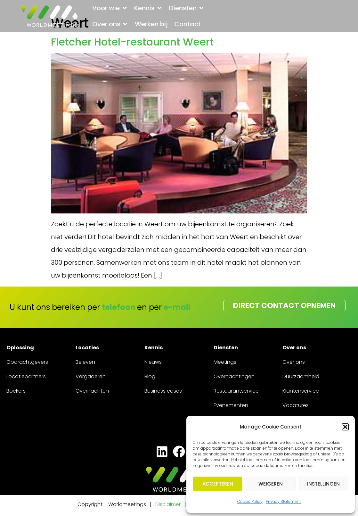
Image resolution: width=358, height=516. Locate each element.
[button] (345, 427)
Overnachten (92, 391)
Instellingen (323, 483)
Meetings (225, 363)
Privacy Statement (283, 501)
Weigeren (270, 483)
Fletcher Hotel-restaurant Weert (132, 42)
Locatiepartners (26, 377)
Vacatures (295, 406)
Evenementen (231, 406)
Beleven (85, 363)
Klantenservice (300, 391)
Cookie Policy (250, 501)
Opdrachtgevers (27, 363)
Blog (149, 377)
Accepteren (217, 483)
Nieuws (153, 363)
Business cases (163, 391)
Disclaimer (168, 505)
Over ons (293, 363)
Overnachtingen (234, 377)
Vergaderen (91, 377)
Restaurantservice (236, 391)
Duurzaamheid (300, 377)
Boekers (16, 391)
